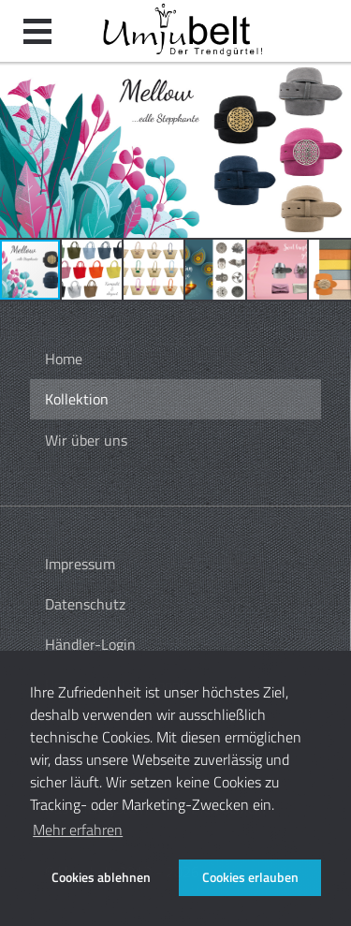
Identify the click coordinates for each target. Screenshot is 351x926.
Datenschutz (85, 604)
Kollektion (77, 399)
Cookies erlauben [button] (250, 877)
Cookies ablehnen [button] (101, 877)
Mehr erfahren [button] (78, 829)
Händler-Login (90, 644)
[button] (17, 150)
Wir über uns (86, 440)
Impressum (80, 563)
